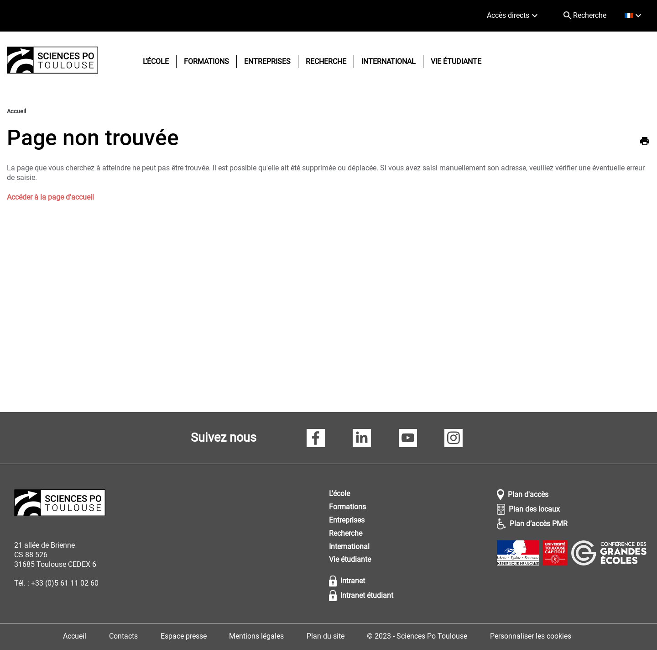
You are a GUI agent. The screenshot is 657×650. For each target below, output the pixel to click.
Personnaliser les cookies (530, 636)
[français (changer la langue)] (634, 16)
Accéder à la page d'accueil (50, 197)
